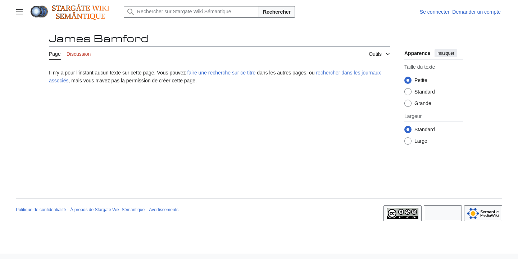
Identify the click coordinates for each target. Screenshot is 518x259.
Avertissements (163, 209)
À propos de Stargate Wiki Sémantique (107, 209)
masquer (445, 53)
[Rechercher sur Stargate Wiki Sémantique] (191, 12)
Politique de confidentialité (41, 209)
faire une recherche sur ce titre (221, 73)
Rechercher (277, 12)
